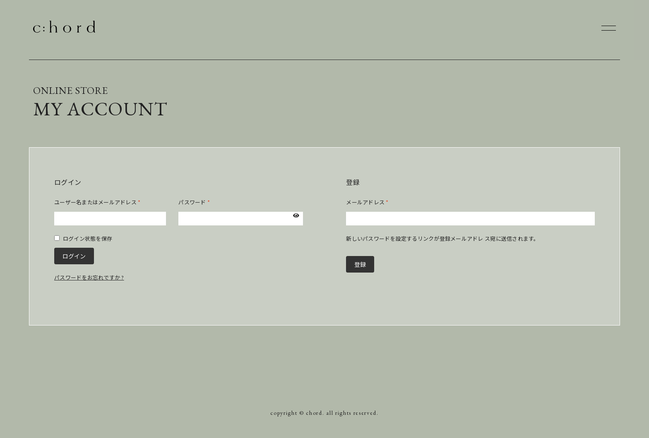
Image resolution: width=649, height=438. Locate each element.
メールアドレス (367, 202)
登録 (360, 264)
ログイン (74, 256)
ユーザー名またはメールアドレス (97, 202)
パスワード (194, 202)
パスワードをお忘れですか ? (89, 277)
